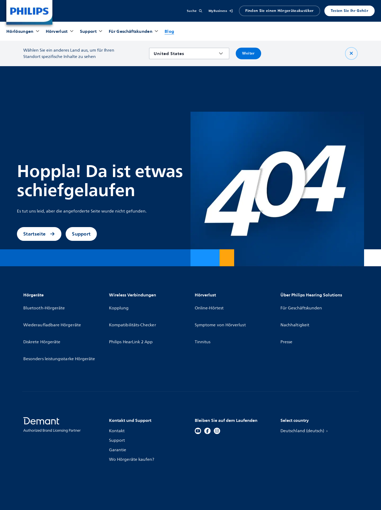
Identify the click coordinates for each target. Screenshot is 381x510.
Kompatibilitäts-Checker (133, 314)
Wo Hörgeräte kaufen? (132, 430)
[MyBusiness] (220, 11)
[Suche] (194, 11)
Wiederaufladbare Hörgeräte (53, 314)
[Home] (29, 12)
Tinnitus (203, 323)
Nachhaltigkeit (295, 314)
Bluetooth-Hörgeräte (44, 304)
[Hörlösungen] (20, 31)
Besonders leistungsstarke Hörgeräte (60, 333)
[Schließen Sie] (351, 53)
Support (81, 234)
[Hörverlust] (57, 31)
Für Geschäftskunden (301, 304)
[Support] (88, 31)
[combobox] (185, 53)
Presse (286, 323)
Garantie (118, 420)
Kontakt (117, 401)
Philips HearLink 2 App (131, 323)
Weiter (248, 53)
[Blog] (169, 31)
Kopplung (119, 304)
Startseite (39, 234)
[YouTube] (198, 401)
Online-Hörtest (209, 304)
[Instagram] (217, 401)
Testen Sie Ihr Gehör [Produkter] (349, 10)
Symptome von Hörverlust (221, 314)
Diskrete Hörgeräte (42, 323)
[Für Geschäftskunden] (130, 31)
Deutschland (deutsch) (305, 401)
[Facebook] (207, 401)
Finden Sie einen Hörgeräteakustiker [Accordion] (279, 10)
